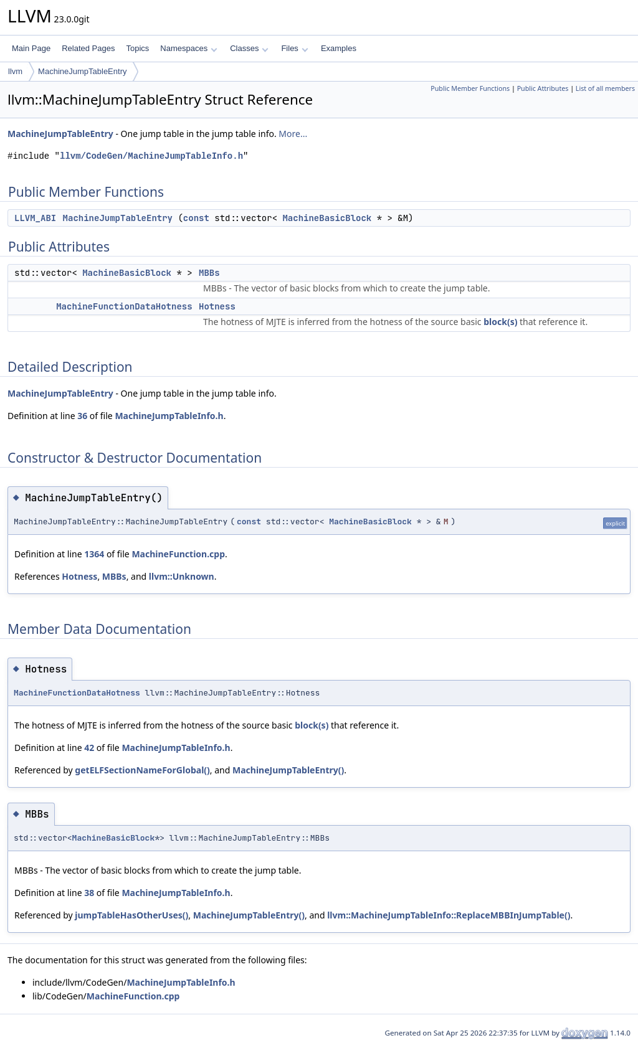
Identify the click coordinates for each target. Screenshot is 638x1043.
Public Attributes (543, 88)
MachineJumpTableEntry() (288, 770)
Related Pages (88, 48)
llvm (15, 71)
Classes (249, 48)
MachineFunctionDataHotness (124, 306)
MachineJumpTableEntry (82, 71)
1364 (94, 554)
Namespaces (188, 48)
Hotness (217, 306)
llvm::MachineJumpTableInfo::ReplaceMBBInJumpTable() (448, 915)
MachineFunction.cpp (178, 554)
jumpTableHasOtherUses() (131, 915)
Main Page (31, 48)
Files (294, 48)
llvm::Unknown (181, 576)
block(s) (500, 322)
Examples (338, 48)
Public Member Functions (470, 88)
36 (82, 416)
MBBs (209, 272)
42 (89, 747)
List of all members (605, 88)
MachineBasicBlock (326, 218)
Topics (137, 48)
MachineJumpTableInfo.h (169, 416)
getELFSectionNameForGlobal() (142, 770)
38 (89, 893)
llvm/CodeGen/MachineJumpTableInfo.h (151, 156)
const (196, 218)
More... (293, 133)
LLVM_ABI (35, 218)
